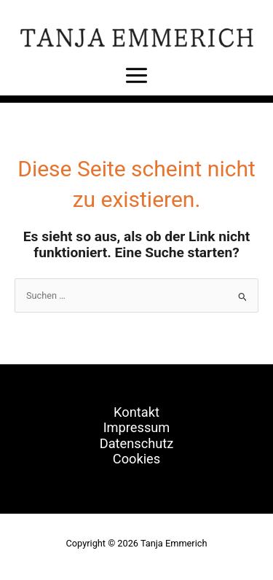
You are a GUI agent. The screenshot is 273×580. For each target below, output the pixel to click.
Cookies (136, 458)
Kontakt (136, 412)
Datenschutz (137, 443)
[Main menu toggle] (136, 75)
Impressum (136, 427)
